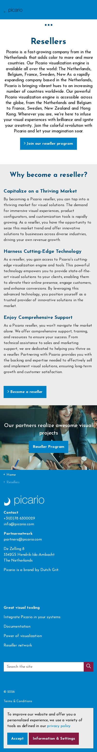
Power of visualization (23, 636)
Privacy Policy (13, 711)
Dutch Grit (49, 570)
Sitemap (10, 720)
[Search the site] (48, 669)
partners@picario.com (23, 539)
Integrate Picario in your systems (33, 617)
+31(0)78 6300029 (19, 518)
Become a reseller (25, 392)
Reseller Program (48, 447)
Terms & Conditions (18, 701)
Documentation (17, 627)
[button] (88, 669)
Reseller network (18, 645)
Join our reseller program (48, 144)
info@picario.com (19, 524)
